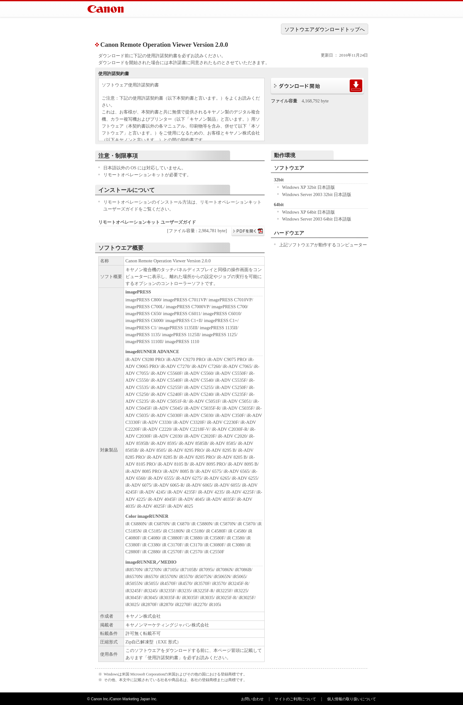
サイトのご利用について (295, 699)
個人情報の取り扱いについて (351, 699)
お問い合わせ (252, 699)
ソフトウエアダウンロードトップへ (324, 29)
